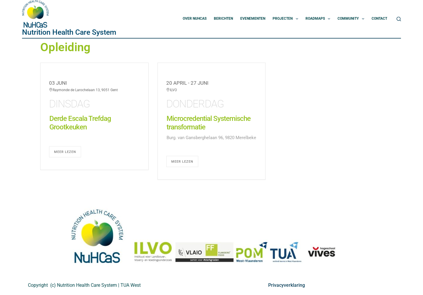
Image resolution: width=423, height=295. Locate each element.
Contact (379, 18)
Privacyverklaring (286, 285)
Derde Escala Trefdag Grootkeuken (80, 122)
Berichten (223, 18)
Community (352, 18)
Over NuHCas (195, 18)
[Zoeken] (399, 19)
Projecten (286, 18)
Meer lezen (65, 152)
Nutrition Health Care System (69, 32)
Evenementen (252, 18)
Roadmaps (319, 18)
